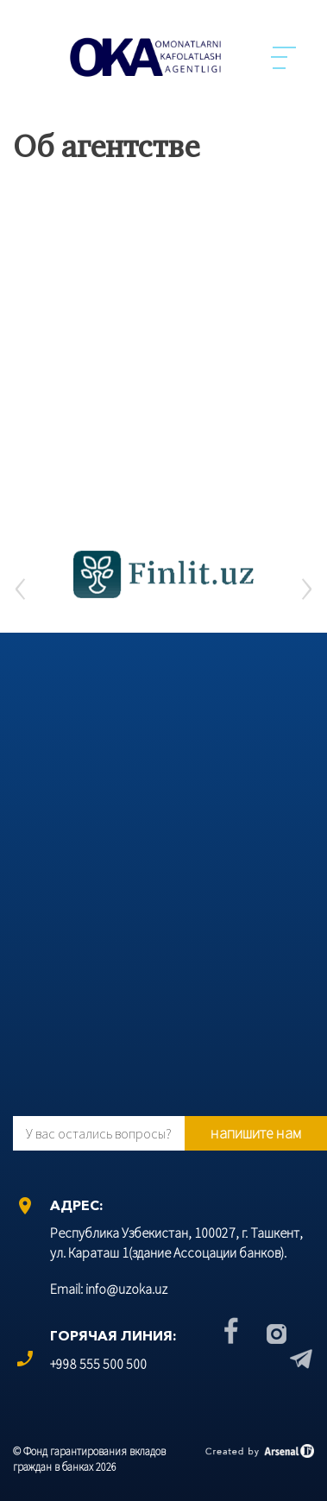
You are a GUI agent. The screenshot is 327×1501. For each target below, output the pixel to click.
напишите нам (256, 1133)
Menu (284, 58)
